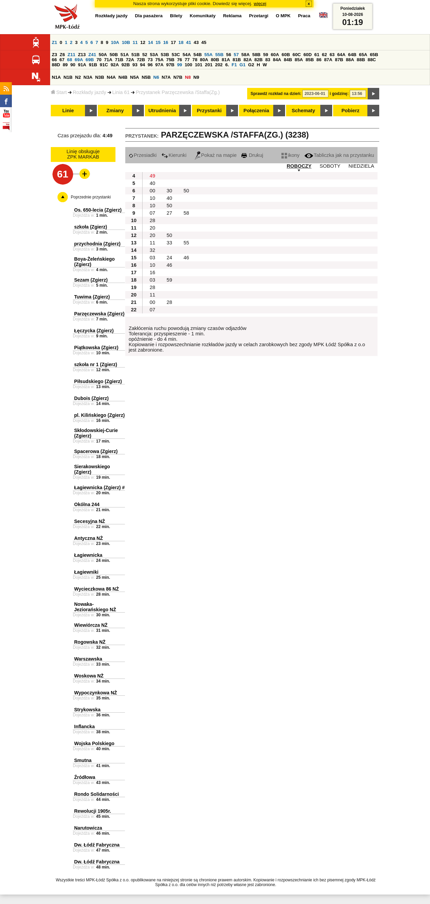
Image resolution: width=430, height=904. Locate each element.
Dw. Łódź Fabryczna (97, 845)
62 (324, 54)
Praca (304, 15)
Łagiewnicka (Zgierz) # (99, 487)
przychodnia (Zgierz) (97, 243)
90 (73, 64)
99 (179, 64)
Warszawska (88, 659)
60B (286, 54)
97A (159, 64)
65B (374, 54)
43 (196, 42)
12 (142, 42)
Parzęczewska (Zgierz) (99, 313)
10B (126, 42)
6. (227, 64)
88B (361, 59)
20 (152, 228)
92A (115, 64)
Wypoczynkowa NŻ (95, 692)
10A (115, 42)
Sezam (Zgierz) (91, 280)
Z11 (72, 54)
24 (169, 257)
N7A (166, 77)
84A (277, 59)
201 (208, 64)
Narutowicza (88, 828)
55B (219, 54)
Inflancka (84, 726)
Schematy (303, 110)
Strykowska (87, 709)
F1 (234, 64)
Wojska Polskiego (94, 743)
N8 (188, 77)
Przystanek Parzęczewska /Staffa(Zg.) (178, 92)
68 (69, 59)
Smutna (82, 760)
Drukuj (252, 155)
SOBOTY (330, 166)
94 (142, 64)
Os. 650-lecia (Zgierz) (98, 210)
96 (150, 64)
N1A (56, 77)
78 (194, 59)
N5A (134, 77)
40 (152, 183)
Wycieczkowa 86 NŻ (96, 589)
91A (82, 64)
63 (332, 54)
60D (307, 54)
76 (179, 59)
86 (319, 59)
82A (247, 59)
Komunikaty (202, 15)
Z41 (92, 54)
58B (256, 54)
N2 (78, 77)
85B (309, 59)
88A (350, 59)
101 (198, 64)
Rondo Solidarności (96, 794)
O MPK (283, 15)
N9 (196, 77)
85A (299, 59)
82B (258, 59)
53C (176, 54)
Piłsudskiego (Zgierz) (98, 381)
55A (208, 54)
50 (186, 190)
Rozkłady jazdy (89, 92)
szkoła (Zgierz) (90, 227)
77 (187, 59)
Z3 (54, 54)
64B (352, 54)
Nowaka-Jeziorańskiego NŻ (95, 606)
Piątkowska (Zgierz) (96, 347)
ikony (290, 155)
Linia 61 (121, 92)
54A (186, 54)
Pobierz (351, 110)
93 (134, 64)
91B (93, 64)
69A (79, 59)
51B (135, 54)
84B (288, 59)
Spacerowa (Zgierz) (95, 451)
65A (363, 54)
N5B (146, 77)
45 (204, 42)
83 (267, 59)
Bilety (176, 15)
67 (62, 59)
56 (228, 54)
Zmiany (115, 110)
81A (226, 59)
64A (341, 54)
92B (126, 64)
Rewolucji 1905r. (92, 811)
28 (152, 220)
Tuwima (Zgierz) (92, 297)
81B (237, 59)
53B (165, 54)
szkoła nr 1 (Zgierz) (95, 364)
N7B (177, 77)
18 (181, 42)
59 (265, 54)
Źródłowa (84, 777)
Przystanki (209, 110)
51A (125, 54)
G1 (242, 64)
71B (119, 59)
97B (170, 64)
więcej (260, 3)
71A (108, 59)
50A (103, 54)
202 (218, 64)
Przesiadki (143, 155)
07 (152, 213)
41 (188, 42)
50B (114, 54)
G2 (251, 64)
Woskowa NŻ (89, 676)
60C (297, 54)
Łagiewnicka (88, 555)
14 (150, 42)
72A (130, 59)
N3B (99, 77)
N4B (123, 77)
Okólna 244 (87, 504)
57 (236, 54)
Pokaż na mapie (216, 155)
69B (90, 59)
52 (144, 54)
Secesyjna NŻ (89, 521)
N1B (67, 77)
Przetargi (258, 15)
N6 (156, 77)
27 (169, 213)
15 (157, 42)
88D (56, 64)
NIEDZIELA (361, 166)
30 (169, 190)
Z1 (54, 42)
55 (186, 242)
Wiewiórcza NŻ (91, 625)
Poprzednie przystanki (91, 197)
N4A (111, 77)
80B (215, 59)
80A (204, 59)
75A (159, 59)
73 (150, 59)
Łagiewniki (86, 572)
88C (372, 59)
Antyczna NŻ (88, 538)
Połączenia (256, 110)
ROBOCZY (299, 166)
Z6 (62, 54)
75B (170, 59)
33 (169, 242)
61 (316, 54)
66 (54, 59)
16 (165, 42)
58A (245, 54)
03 (152, 257)
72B (141, 59)
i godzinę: (339, 93)
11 (135, 42)
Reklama (232, 15)
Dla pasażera (149, 15)
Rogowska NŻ (90, 642)
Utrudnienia (162, 110)
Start (59, 92)
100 (188, 64)
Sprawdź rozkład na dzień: (276, 93)
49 (152, 176)
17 (173, 42)
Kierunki (174, 155)
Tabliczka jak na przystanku (339, 155)
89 (65, 64)
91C (104, 64)
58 (186, 213)
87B (339, 59)
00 (152, 190)
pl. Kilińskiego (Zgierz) (99, 415)
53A (154, 54)
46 (186, 257)
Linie (68, 110)
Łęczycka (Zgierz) (94, 330)
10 (152, 198)
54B (197, 54)
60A (275, 54)
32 (152, 250)
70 (99, 59)
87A (328, 59)
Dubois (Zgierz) (91, 398)
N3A (88, 77)
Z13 (82, 54)
